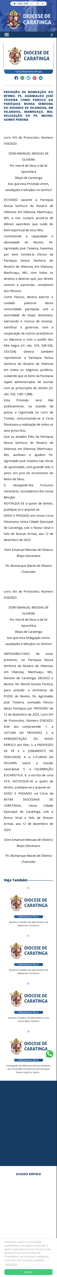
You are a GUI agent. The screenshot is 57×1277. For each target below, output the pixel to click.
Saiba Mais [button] (11, 1264)
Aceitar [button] (28, 1271)
